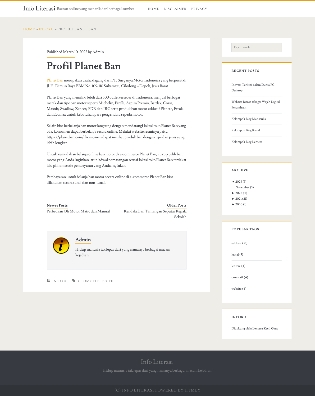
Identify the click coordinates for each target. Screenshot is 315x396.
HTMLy (193, 390)
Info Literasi (39, 8)
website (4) (239, 289)
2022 (238, 193)
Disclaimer (175, 9)
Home (153, 9)
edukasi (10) (239, 243)
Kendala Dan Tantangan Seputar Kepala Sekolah (155, 214)
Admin (98, 52)
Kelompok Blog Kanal (246, 130)
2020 (238, 204)
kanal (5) (237, 254)
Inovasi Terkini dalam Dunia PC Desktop (253, 87)
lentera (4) (239, 266)
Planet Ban (55, 80)
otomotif (88, 281)
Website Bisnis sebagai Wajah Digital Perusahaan (256, 104)
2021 (238, 199)
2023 (238, 182)
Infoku (59, 281)
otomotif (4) (240, 277)
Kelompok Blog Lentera (247, 142)
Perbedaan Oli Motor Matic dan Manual (78, 211)
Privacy (199, 9)
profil (108, 281)
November (242, 187)
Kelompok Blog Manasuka (249, 119)
